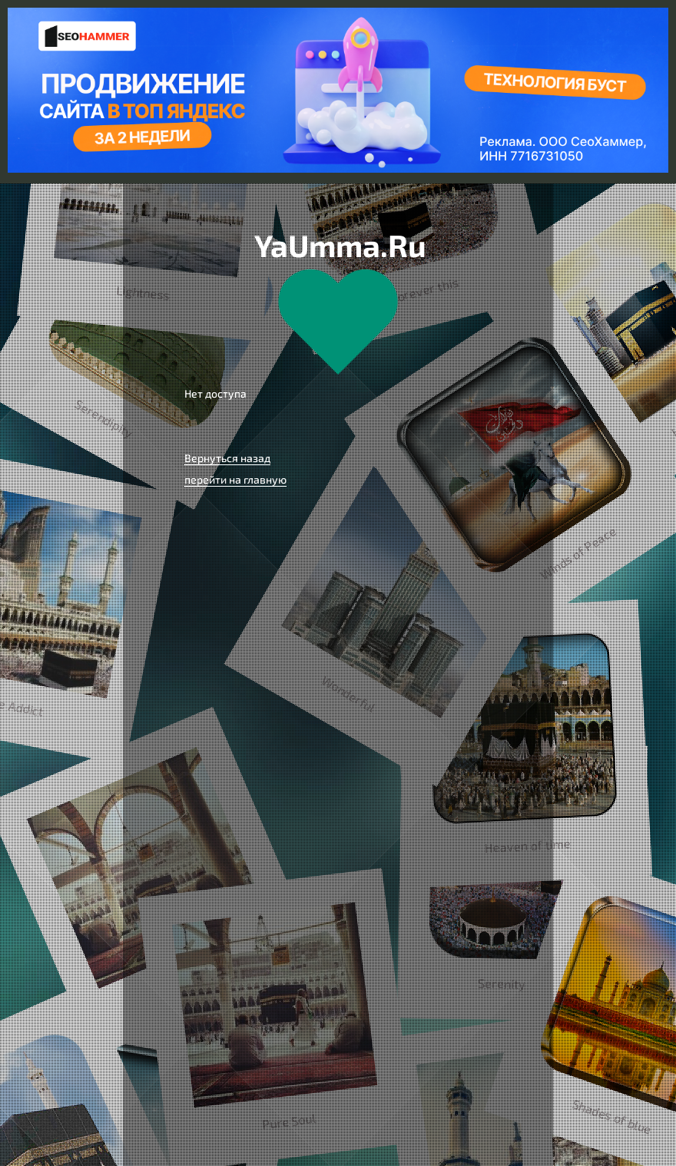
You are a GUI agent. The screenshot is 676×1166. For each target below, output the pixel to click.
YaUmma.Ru (340, 244)
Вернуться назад (227, 457)
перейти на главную (235, 479)
